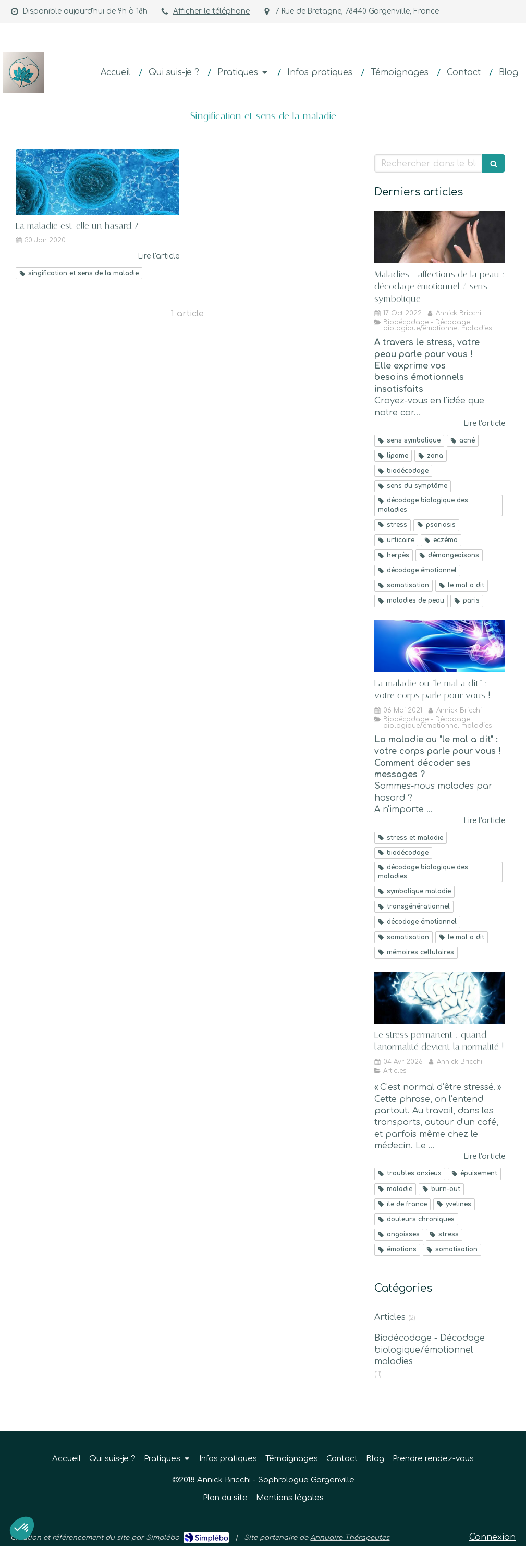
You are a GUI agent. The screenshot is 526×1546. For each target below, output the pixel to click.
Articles (390, 1317)
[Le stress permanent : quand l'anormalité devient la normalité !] (439, 998)
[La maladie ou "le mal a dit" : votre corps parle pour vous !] (439, 646)
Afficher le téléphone (211, 11)
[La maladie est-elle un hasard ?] (97, 182)
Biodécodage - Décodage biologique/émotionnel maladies (429, 1350)
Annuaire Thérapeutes (349, 1537)
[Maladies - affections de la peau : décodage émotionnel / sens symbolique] (439, 237)
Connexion (492, 1537)
